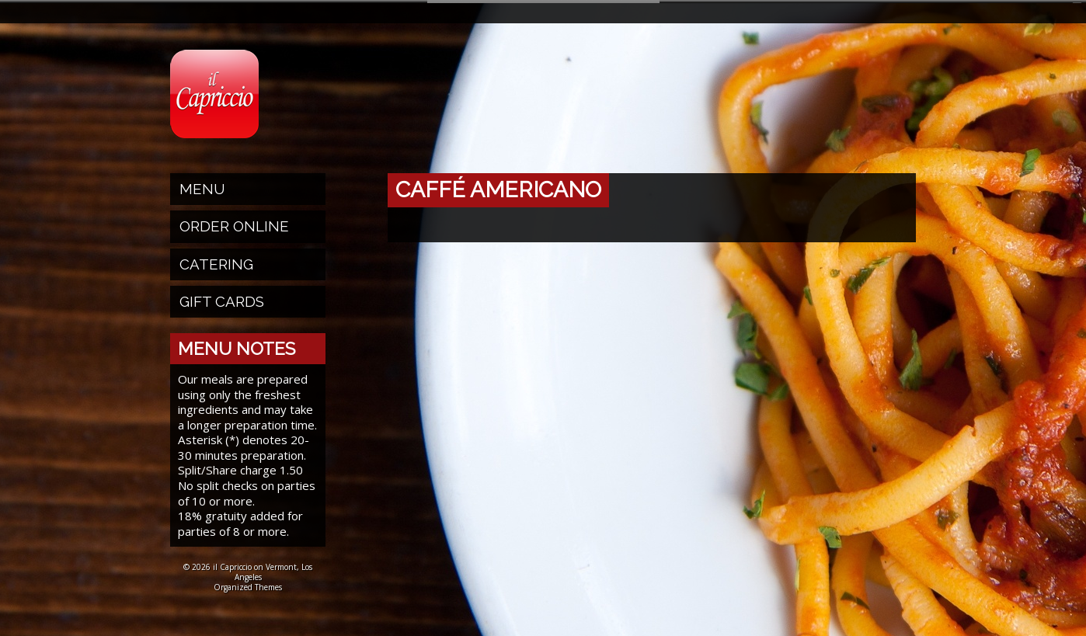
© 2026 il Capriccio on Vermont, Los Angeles (247, 568)
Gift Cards (221, 298)
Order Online (234, 222)
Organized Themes (248, 584)
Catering (216, 260)
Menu (202, 185)
